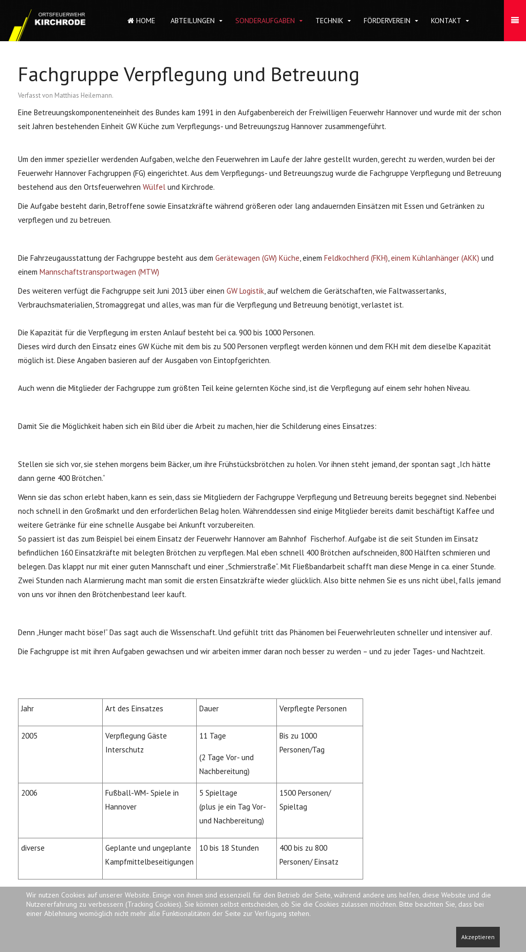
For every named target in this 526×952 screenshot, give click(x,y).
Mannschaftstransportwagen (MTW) (99, 272)
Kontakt (446, 20)
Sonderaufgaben (265, 20)
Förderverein (387, 20)
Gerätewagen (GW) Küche (257, 258)
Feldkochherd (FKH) (356, 258)
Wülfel (154, 187)
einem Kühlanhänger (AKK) (435, 258)
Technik (329, 20)
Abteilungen (193, 20)
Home (141, 20)
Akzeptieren (478, 937)
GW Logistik (245, 291)
